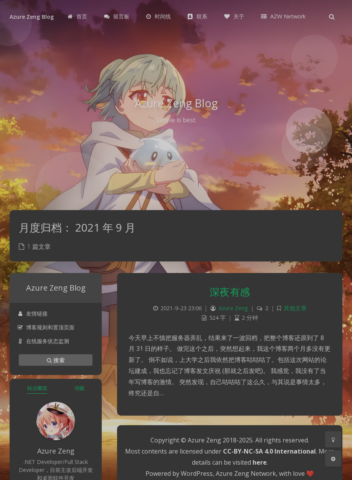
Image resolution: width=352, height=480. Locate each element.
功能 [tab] (79, 388)
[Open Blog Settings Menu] (333, 458)
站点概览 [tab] (37, 388)
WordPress (197, 473)
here (260, 462)
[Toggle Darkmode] (333, 439)
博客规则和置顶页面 (45, 327)
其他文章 (295, 308)
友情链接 (32, 313)
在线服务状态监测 (43, 341)
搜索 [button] (56, 360)
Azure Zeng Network (246, 473)
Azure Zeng (233, 308)
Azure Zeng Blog (32, 16)
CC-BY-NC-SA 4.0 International (269, 451)
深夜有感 (230, 292)
